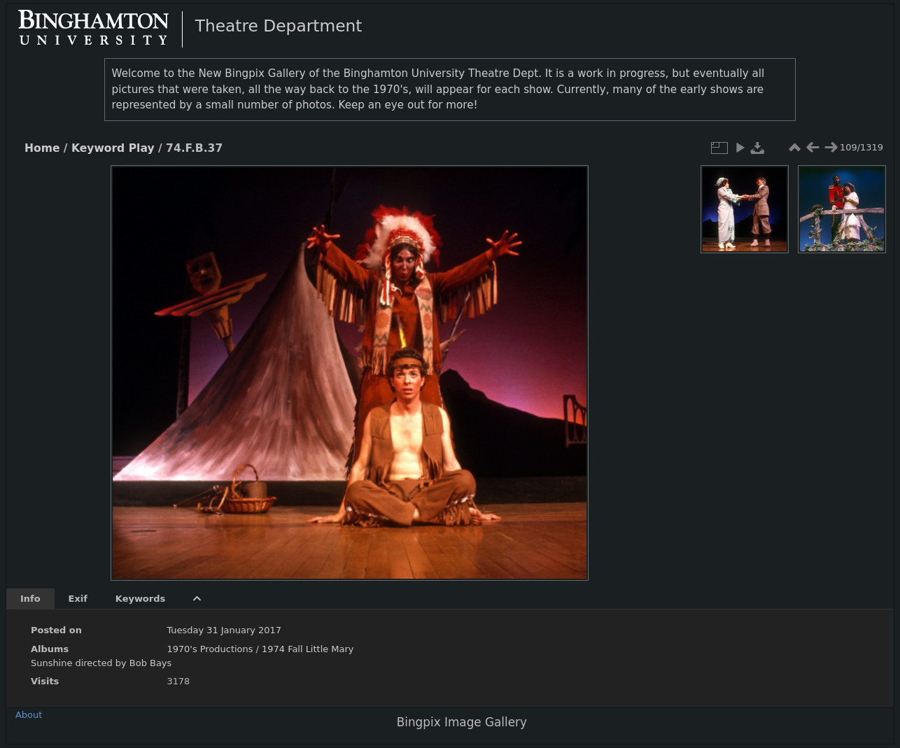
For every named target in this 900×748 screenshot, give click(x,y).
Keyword (98, 148)
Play (142, 148)
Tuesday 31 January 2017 (224, 630)
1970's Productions (210, 649)
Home (41, 148)
